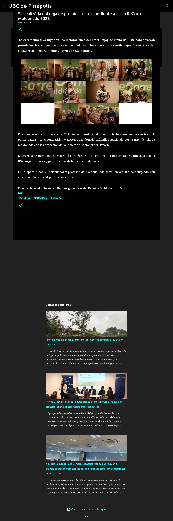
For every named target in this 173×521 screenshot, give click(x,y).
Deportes (24, 198)
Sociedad (56, 198)
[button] (20, 29)
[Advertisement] (86, 269)
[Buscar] (168, 6)
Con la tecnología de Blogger (87, 509)
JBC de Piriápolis (30, 6)
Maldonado (40, 198)
